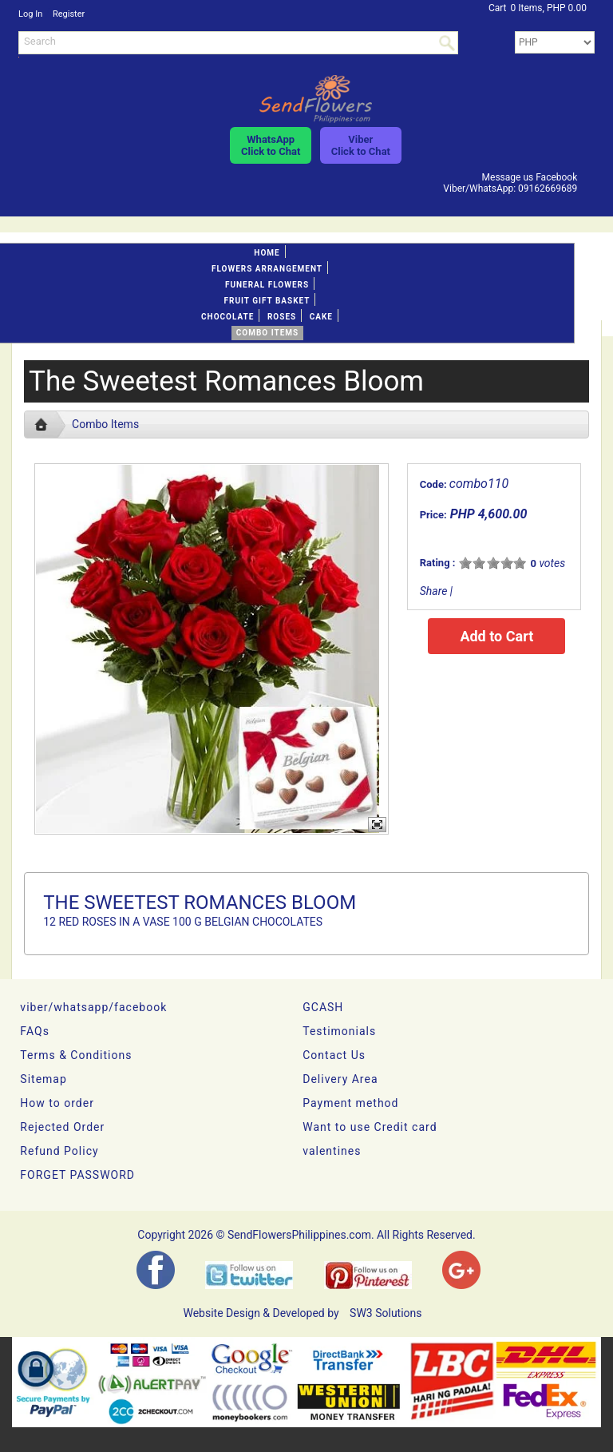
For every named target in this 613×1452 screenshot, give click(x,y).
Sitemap (43, 1079)
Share (434, 591)
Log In (30, 14)
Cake (321, 316)
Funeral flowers (267, 284)
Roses (281, 316)
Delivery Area (340, 1079)
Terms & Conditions (76, 1055)
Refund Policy (59, 1151)
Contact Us (334, 1055)
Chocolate (227, 316)
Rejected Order (62, 1127)
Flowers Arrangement (267, 268)
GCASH (323, 1007)
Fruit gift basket (267, 300)
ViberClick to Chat (360, 145)
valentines (332, 1151)
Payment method (350, 1103)
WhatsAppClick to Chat (270, 145)
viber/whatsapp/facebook (93, 1007)
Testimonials (339, 1031)
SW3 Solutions (385, 1313)
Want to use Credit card (370, 1127)
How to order (57, 1103)
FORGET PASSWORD (77, 1174)
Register (69, 14)
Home (266, 252)
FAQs (34, 1031)
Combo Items (267, 332)
